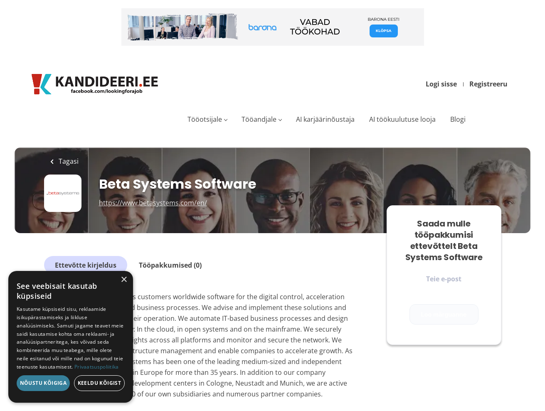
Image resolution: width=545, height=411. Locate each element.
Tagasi (68, 161)
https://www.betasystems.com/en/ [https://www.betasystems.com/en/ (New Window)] (153, 202)
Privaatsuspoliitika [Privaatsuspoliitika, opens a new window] (96, 366)
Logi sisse (441, 84)
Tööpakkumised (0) (170, 265)
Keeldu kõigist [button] (99, 382)
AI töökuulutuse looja (402, 119)
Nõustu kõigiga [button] (43, 382)
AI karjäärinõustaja (325, 119)
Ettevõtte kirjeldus (85, 265)
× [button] (124, 280)
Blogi (458, 119)
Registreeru (488, 84)
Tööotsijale (204, 119)
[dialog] (70, 337)
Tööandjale (259, 119)
